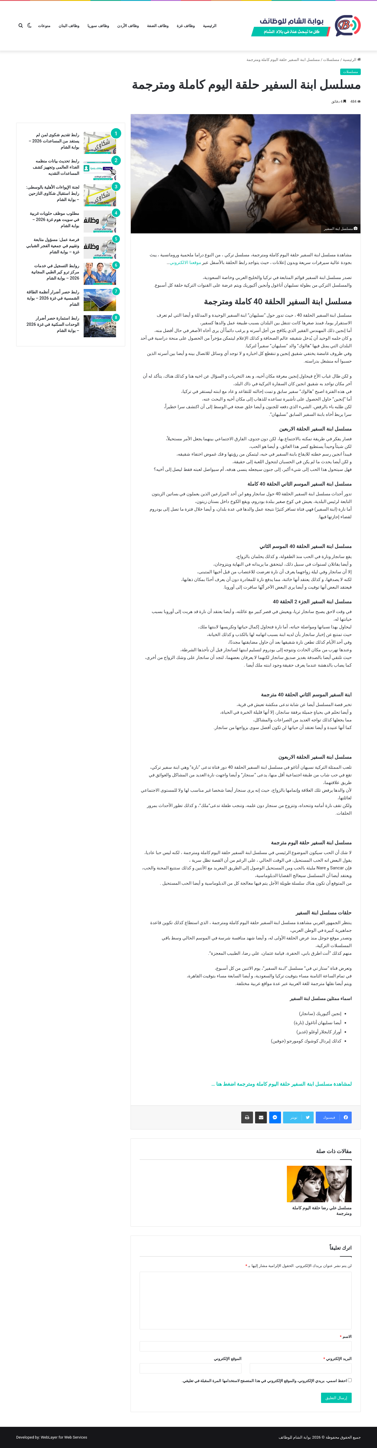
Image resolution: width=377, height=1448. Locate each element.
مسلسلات (331, 59)
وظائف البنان (69, 26)
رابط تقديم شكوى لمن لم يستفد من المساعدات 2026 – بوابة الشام (54, 141)
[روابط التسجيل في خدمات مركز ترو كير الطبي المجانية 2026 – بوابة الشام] (100, 274)
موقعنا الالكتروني (185, 262)
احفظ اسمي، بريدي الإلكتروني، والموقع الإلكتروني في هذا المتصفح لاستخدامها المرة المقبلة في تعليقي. (264, 1381)
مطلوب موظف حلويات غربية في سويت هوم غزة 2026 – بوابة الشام (54, 219)
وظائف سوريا (98, 26)
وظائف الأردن (128, 26)
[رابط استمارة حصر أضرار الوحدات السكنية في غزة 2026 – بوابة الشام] (100, 326)
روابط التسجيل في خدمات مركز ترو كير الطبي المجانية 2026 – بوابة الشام (55, 271)
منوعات (44, 26)
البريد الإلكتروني (337, 1358)
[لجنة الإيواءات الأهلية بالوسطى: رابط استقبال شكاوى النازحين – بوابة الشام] (100, 195)
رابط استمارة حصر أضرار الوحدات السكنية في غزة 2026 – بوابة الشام (53, 324)
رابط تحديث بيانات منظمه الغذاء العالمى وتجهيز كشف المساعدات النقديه (56, 167)
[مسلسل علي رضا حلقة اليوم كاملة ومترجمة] (319, 1184)
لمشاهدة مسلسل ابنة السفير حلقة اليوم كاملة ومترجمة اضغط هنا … (281, 1084)
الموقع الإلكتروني (227, 1358)
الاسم (346, 1336)
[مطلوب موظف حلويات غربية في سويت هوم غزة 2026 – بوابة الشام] (100, 221)
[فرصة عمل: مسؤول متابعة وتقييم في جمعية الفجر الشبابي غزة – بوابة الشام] (100, 248)
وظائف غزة (186, 26)
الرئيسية (209, 26)
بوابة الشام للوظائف (295, 1437)
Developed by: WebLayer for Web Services (51, 1437)
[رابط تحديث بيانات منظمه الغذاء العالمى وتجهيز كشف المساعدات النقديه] (100, 169)
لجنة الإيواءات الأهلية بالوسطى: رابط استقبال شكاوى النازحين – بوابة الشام (52, 193)
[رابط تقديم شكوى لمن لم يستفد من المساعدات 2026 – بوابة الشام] (100, 143)
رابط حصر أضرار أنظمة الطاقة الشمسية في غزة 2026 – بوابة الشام (53, 298)
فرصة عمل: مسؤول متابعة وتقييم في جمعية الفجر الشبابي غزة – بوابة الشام (52, 245)
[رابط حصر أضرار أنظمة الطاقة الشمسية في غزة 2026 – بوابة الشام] (100, 300)
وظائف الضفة (157, 26)
